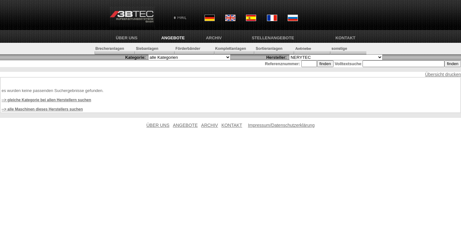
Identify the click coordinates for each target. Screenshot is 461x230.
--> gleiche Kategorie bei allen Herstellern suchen (46, 100)
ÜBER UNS (127, 37)
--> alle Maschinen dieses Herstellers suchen (42, 109)
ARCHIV (214, 37)
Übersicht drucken (443, 74)
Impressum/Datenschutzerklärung (281, 125)
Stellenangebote (273, 37)
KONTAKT (345, 37)
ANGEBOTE (173, 37)
